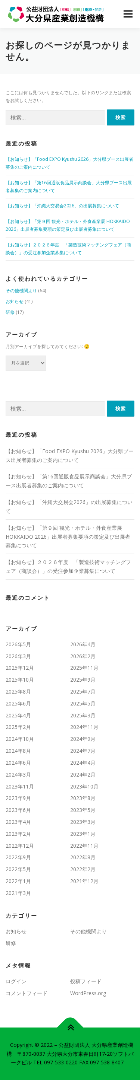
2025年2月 (18, 726)
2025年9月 (83, 679)
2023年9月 (18, 798)
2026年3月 (18, 656)
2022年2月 (83, 869)
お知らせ (15, 301)
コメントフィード (26, 993)
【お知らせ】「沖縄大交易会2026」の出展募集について (62, 206)
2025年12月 (20, 667)
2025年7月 (83, 691)
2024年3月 (18, 774)
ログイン (16, 981)
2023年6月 (18, 809)
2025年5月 (83, 703)
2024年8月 (18, 750)
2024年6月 (18, 762)
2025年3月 (83, 715)
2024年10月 (20, 738)
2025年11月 (84, 667)
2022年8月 (83, 857)
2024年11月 (84, 726)
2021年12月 (84, 881)
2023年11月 (20, 786)
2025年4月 (18, 715)
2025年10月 (20, 679)
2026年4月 (83, 644)
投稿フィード (86, 981)
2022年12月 (20, 845)
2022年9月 (18, 857)
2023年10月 (84, 786)
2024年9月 (83, 738)
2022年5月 (18, 869)
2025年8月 (18, 691)
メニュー (127, 14)
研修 (10, 312)
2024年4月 (83, 762)
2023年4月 (18, 821)
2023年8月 (83, 798)
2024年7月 (83, 750)
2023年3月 (83, 821)
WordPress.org (88, 993)
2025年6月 (18, 703)
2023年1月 (83, 833)
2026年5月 (18, 644)
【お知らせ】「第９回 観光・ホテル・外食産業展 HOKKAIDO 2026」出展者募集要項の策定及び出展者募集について (68, 536)
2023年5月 (83, 809)
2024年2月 (83, 774)
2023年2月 (18, 833)
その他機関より (21, 290)
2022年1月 (18, 881)
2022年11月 (84, 845)
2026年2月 (83, 656)
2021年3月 (18, 892)
